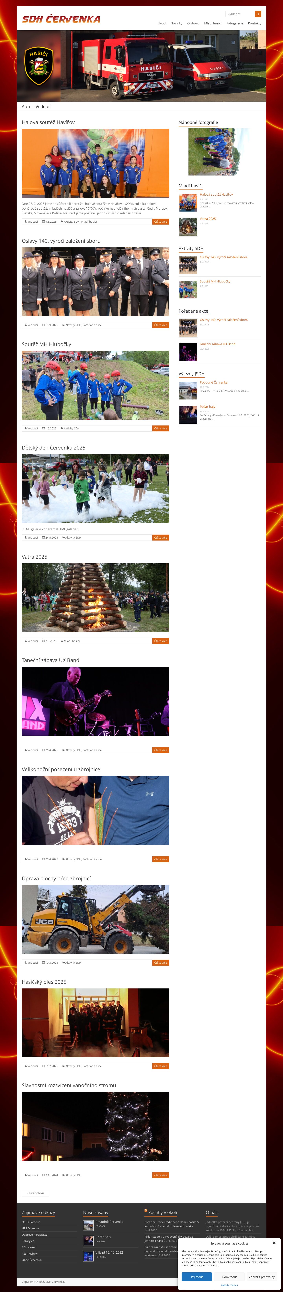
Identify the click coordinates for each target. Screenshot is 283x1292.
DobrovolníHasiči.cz (35, 1234)
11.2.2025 (51, 1066)
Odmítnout (229, 1277)
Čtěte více (160, 221)
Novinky (176, 23)
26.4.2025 (51, 750)
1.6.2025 (50, 428)
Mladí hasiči (212, 23)
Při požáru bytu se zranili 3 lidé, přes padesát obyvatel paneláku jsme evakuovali (168, 1251)
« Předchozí (35, 1193)
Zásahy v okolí (162, 1212)
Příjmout (197, 1277)
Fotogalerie (234, 23)
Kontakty (254, 23)
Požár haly (207, 406)
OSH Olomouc (31, 1222)
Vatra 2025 (34, 556)
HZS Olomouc (31, 1228)
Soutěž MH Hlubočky (46, 344)
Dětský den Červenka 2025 (53, 447)
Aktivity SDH (72, 221)
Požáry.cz (28, 1241)
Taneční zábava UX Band (50, 660)
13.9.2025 (51, 325)
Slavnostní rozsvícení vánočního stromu (69, 1085)
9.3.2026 (50, 221)
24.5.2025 (51, 537)
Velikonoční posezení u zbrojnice (61, 769)
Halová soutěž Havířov (48, 122)
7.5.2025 (50, 641)
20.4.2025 (51, 859)
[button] (274, 1243)
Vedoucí (33, 221)
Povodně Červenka (214, 382)
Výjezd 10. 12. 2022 (109, 1252)
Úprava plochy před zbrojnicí (56, 878)
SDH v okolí (29, 1247)
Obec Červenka (32, 1260)
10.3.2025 (51, 962)
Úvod (162, 23)
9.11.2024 (51, 1175)
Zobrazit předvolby (262, 1277)
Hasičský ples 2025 (44, 981)
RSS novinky (30, 1253)
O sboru (193, 23)
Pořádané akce (92, 325)
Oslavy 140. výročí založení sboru (61, 240)
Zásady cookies (229, 1285)
